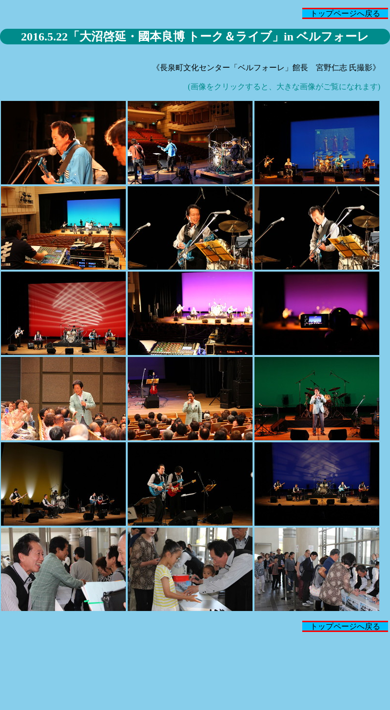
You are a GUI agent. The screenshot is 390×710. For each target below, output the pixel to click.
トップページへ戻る (345, 13)
